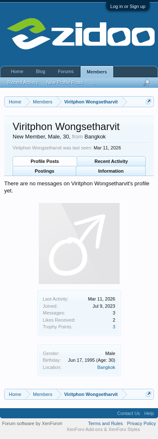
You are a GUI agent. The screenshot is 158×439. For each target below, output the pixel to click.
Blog (40, 71)
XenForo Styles (124, 429)
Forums (65, 71)
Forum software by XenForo (32, 423)
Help (149, 413)
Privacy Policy (141, 423)
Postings (44, 170)
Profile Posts (45, 161)
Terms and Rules (105, 423)
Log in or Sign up (127, 6)
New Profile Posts (64, 82)
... (93, 82)
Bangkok (106, 367)
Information (111, 170)
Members (97, 71)
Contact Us (128, 413)
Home (17, 71)
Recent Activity (111, 161)
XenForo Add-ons (85, 429)
